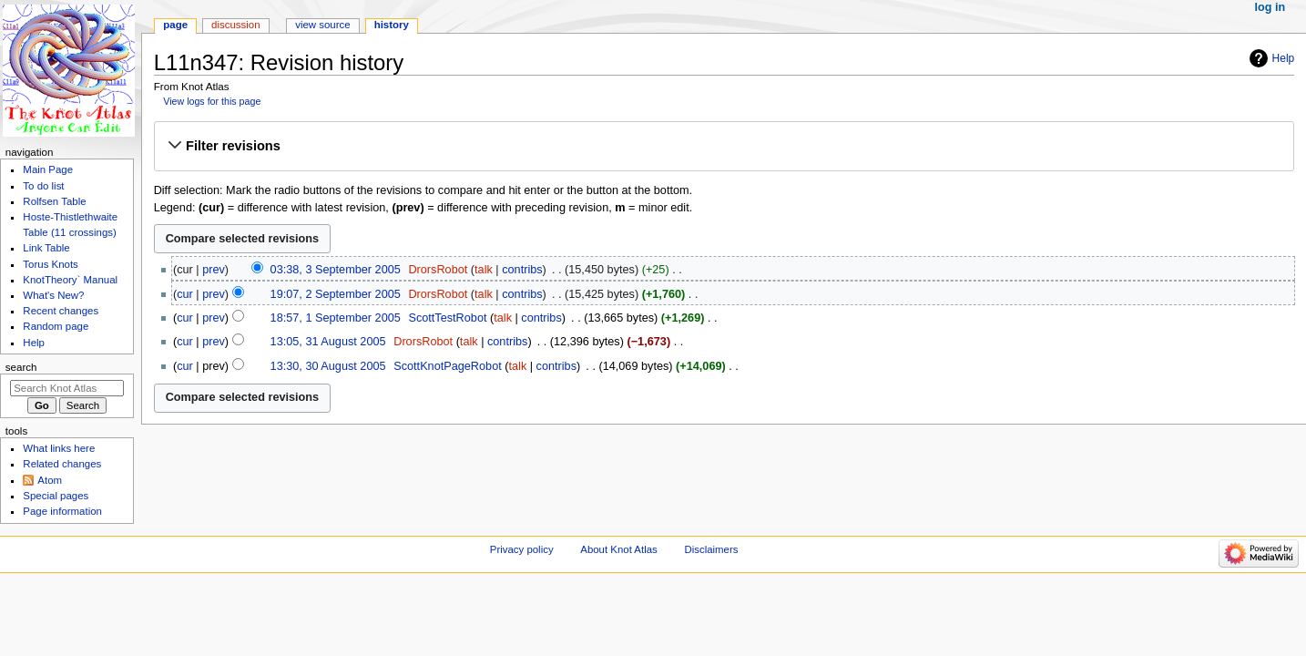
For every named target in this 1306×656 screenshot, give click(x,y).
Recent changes (60, 310)
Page (175, 24)
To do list (43, 185)
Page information (62, 511)
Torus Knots (50, 264)
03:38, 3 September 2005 (335, 269)
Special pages (55, 495)
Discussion (235, 24)
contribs (522, 269)
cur (185, 294)
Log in (1270, 7)
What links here (59, 448)
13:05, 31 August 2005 (328, 341)
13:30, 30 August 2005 (328, 366)
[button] (723, 146)
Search (21, 367)
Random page (55, 326)
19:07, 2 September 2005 (335, 294)
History (391, 24)
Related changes (62, 463)
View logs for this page (211, 101)
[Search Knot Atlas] (67, 388)
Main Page (48, 169)
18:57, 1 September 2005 (335, 318)
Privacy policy (522, 549)
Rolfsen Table (54, 201)
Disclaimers (711, 549)
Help (1283, 58)
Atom (49, 480)
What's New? (53, 295)
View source (322, 24)
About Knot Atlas (618, 549)
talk (483, 269)
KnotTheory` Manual (70, 279)
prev (213, 269)
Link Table (46, 247)
